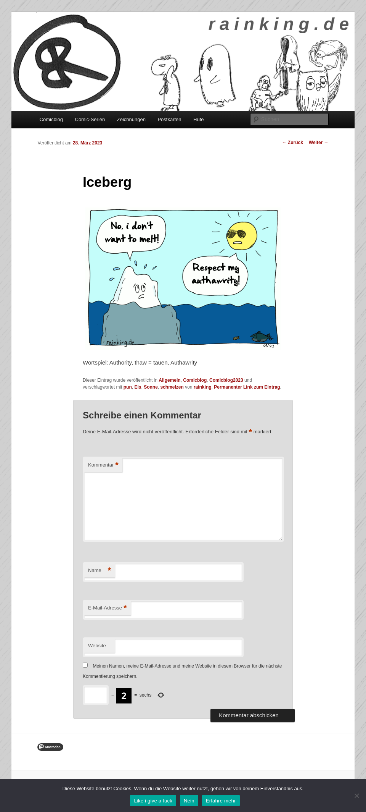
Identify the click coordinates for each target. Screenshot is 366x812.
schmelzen (171, 387)
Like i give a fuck (153, 801)
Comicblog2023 (226, 380)
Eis (137, 387)
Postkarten (169, 119)
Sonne (151, 387)
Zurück (292, 142)
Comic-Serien (90, 119)
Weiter (319, 142)
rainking (203, 387)
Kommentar (103, 465)
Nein (189, 801)
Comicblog (51, 119)
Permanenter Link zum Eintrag (247, 387)
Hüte (198, 119)
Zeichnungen (131, 119)
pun (128, 387)
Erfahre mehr (221, 801)
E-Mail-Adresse (107, 608)
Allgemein (169, 380)
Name (99, 570)
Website (97, 645)
